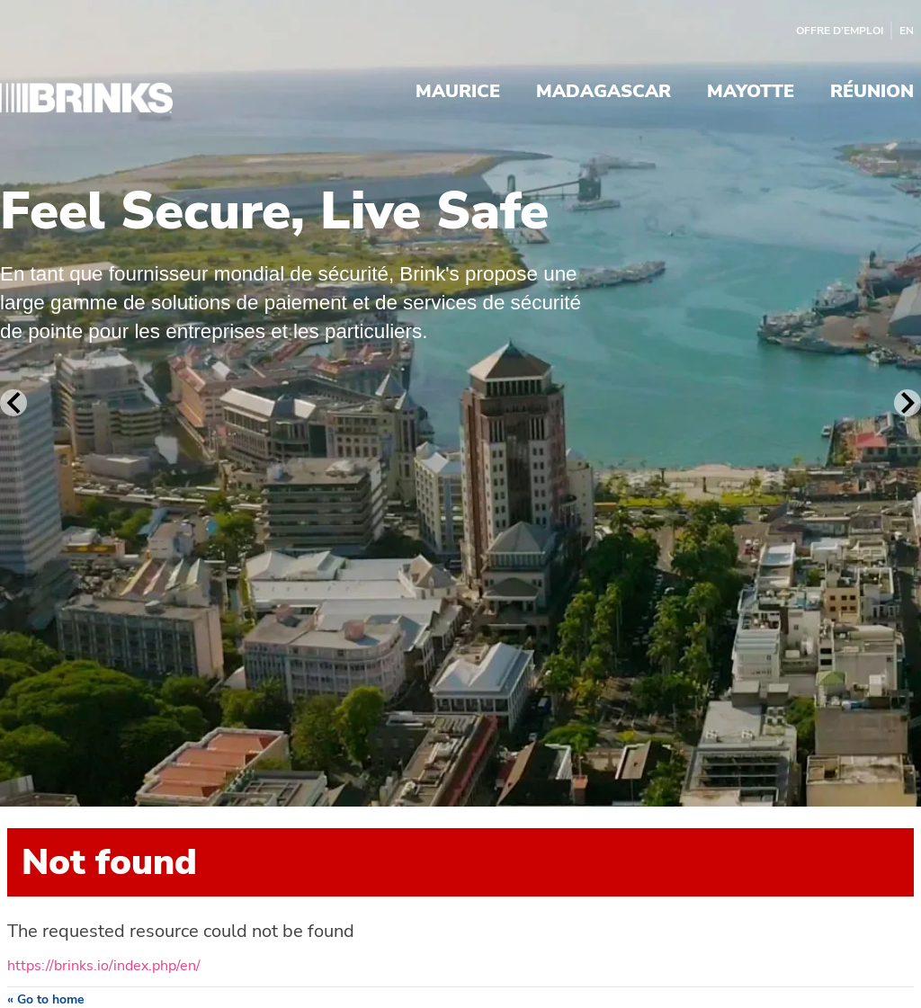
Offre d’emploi (839, 30)
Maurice (458, 93)
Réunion (872, 93)
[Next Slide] (907, 402)
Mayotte (750, 93)
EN (906, 30)
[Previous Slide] (13, 402)
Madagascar (603, 93)
